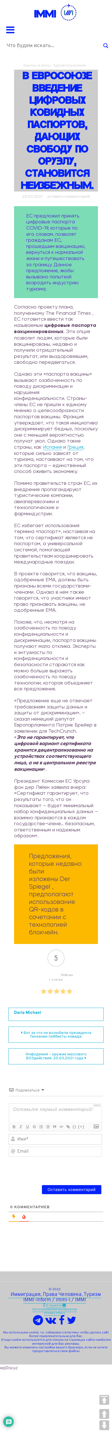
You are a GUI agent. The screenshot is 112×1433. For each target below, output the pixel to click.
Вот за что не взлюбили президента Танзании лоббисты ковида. (57, 1035)
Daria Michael (27, 1013)
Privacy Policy (54, 1313)
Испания (52, 447)
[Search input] (53, 46)
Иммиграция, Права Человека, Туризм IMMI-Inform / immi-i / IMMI (54, 1297)
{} (75, 1126)
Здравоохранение (69, 65)
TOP (104, 1400)
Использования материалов (54, 1309)
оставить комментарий (68, 196)
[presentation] (63, 1169)
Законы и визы (37, 65)
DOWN (104, 1425)
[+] (81, 1126)
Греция (75, 447)
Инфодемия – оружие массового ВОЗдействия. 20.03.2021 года (56, 1056)
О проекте (54, 1305)
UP (104, 1414)
